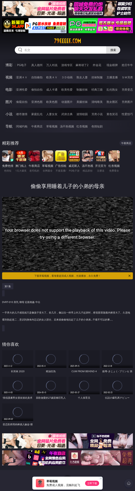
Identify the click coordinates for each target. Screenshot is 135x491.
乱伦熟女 (112, 89)
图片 (8, 101)
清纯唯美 (97, 102)
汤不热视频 (67, 126)
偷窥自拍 (21, 102)
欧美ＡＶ (51, 77)
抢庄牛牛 (127, 65)
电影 (8, 89)
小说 (8, 114)
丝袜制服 (97, 77)
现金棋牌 (112, 65)
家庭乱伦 (37, 114)
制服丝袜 (82, 89)
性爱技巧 (127, 114)
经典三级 (97, 89)
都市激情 (21, 114)
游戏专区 (67, 65)
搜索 (113, 50)
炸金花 (97, 65)
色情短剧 (97, 126)
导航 (8, 126)
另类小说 (97, 114)
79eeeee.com (67, 41)
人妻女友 (51, 114)
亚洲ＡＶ (21, 77)
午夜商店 (37, 126)
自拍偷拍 (37, 77)
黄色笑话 (112, 114)
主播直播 (112, 77)
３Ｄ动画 (67, 77)
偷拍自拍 (37, 89)
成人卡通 (51, 89)
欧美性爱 (67, 89)
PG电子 (21, 65)
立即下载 (92, 483)
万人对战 (51, 65)
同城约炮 (21, 126)
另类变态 (127, 89)
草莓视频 (51, 126)
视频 (8, 77)
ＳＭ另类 (127, 77)
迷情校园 (82, 114)
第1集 (8, 286)
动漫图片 (67, 102)
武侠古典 (67, 114)
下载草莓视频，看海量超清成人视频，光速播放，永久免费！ (82, 276)
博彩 (8, 65)
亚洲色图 (37, 102)
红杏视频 (82, 126)
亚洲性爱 (21, 89)
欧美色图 (51, 102)
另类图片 (127, 102)
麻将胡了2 (82, 65)
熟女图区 (112, 102)
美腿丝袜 (82, 102)
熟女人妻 (82, 77)
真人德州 (37, 65)
